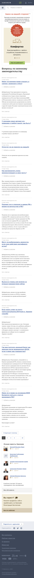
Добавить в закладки (9, 86)
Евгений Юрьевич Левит (17, 447)
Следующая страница (10, 433)
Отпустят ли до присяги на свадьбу (15, 147)
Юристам (5, 545)
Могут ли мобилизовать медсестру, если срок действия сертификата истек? (15, 244)
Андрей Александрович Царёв (19, 461)
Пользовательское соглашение (11, 550)
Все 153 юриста (9, 490)
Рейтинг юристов (8, 538)
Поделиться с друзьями (12, 524)
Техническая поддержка (9, 548)
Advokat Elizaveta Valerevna (18, 476)
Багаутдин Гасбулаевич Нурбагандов (17, 455)
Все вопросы (7, 535)
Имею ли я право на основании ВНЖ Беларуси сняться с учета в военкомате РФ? (16, 395)
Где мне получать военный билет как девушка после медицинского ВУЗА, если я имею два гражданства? (16, 349)
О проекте (6, 542)
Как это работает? (17, 62)
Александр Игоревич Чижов (18, 468)
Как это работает (9, 510)
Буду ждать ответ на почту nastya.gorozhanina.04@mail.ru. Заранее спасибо (17, 312)
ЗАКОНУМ (6, 2)
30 (22, 438)
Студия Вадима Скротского (9, 574)
